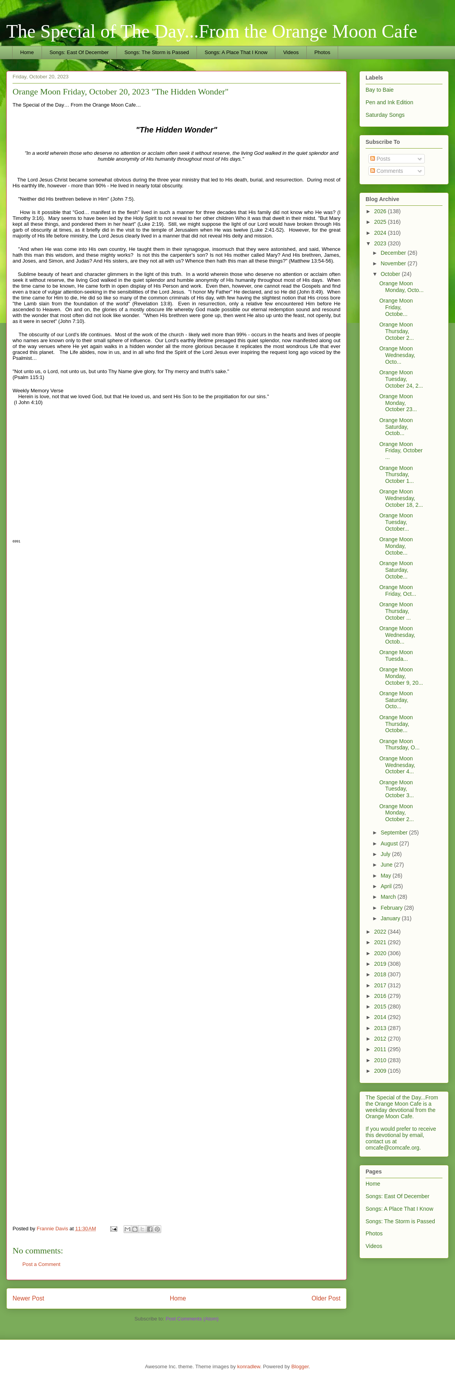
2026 (381, 211)
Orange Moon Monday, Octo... (401, 286)
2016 (381, 996)
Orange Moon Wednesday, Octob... (397, 635)
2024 (381, 233)
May (386, 875)
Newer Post (28, 1298)
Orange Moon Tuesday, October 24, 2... (401, 379)
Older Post (325, 1298)
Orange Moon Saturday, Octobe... (396, 570)
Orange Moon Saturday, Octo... (396, 700)
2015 (381, 1006)
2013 (381, 1028)
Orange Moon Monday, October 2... (396, 813)
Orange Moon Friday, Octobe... (396, 307)
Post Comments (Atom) (192, 1319)
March (388, 897)
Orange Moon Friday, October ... (400, 451)
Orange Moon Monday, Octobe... (396, 546)
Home (27, 52)
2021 (381, 942)
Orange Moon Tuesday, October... (396, 522)
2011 (381, 1049)
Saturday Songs (385, 115)
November (393, 263)
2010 (381, 1060)
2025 (381, 222)
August (389, 843)
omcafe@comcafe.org (392, 1147)
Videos (291, 52)
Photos (322, 52)
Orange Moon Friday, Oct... (397, 590)
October (391, 274)
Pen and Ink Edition (389, 102)
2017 (381, 985)
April (386, 886)
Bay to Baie (380, 90)
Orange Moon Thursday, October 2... (396, 331)
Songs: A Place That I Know (236, 52)
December (393, 253)
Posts (380, 159)
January (391, 918)
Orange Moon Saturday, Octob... (396, 427)
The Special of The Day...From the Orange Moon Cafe (211, 31)
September (394, 832)
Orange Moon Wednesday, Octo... (397, 355)
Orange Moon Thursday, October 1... (396, 474)
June (387, 864)
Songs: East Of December (79, 52)
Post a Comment (41, 1264)
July (386, 854)
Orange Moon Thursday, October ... (396, 611)
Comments (386, 171)
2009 (381, 1071)
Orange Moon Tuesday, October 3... (396, 789)
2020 (381, 953)
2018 (381, 974)
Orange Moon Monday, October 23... (398, 403)
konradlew (248, 1366)
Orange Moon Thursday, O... (399, 744)
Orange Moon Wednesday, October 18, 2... (401, 498)
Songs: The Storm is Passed (156, 52)
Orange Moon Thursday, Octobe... (396, 724)
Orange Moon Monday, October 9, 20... (401, 676)
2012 (381, 1039)
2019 (381, 964)
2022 (381, 932)
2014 (381, 1017)
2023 (381, 243)
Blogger (300, 1366)
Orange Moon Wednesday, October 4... (397, 765)
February (392, 908)
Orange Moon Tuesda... (396, 655)
